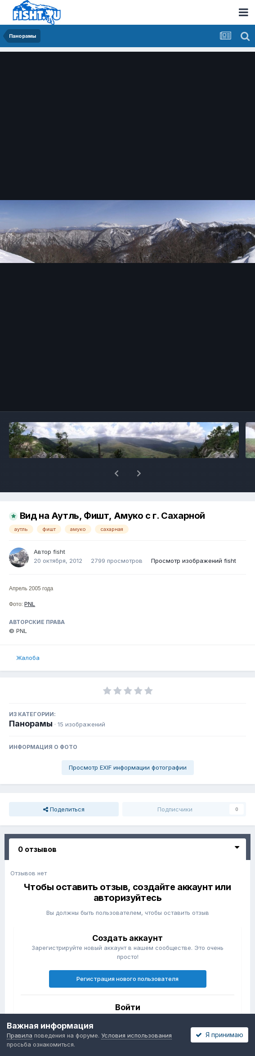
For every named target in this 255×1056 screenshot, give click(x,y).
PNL (29, 603)
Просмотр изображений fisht (193, 560)
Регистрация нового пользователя (127, 978)
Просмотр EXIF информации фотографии (128, 767)
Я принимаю (219, 1034)
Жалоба (28, 657)
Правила (19, 1035)
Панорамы (31, 723)
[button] (116, 473)
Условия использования (136, 1035)
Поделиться (64, 809)
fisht (59, 551)
